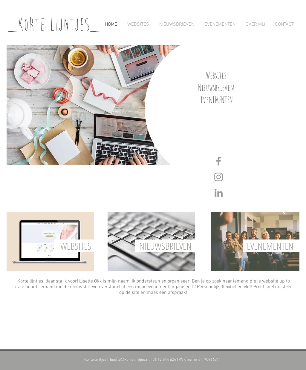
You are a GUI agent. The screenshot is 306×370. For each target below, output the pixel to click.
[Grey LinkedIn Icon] (218, 193)
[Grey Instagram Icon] (218, 177)
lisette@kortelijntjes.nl (130, 359)
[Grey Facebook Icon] (218, 161)
